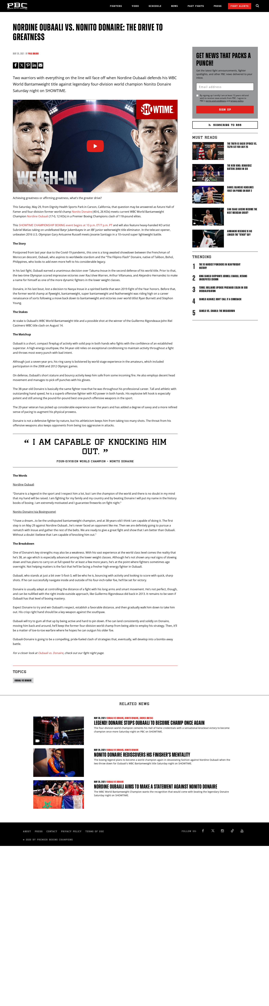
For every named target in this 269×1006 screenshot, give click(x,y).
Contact (51, 832)
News (174, 6)
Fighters (116, 6)
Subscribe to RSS (225, 125)
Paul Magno (33, 53)
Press (218, 6)
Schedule (155, 6)
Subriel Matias (146, 718)
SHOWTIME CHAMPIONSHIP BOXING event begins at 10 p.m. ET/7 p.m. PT (65, 225)
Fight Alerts (240, 6)
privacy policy (237, 100)
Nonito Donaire (82, 212)
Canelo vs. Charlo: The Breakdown (217, 311)
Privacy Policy (71, 832)
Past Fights (196, 6)
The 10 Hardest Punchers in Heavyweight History (220, 266)
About (27, 832)
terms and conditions (216, 100)
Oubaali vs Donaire (23, 680)
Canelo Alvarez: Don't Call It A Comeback (220, 299)
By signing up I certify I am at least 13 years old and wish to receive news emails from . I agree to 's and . (224, 98)
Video (135, 6)
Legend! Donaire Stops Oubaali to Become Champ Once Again (149, 723)
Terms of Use (94, 832)
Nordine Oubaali (37, 216)
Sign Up (225, 110)
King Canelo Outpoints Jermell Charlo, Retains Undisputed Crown (223, 277)
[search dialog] (257, 6)
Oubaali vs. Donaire (50, 653)
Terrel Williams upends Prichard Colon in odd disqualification (223, 289)
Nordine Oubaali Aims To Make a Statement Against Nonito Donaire (155, 786)
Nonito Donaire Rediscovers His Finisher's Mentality (142, 755)
